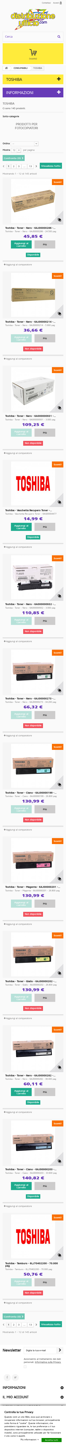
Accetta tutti (51, 1439)
